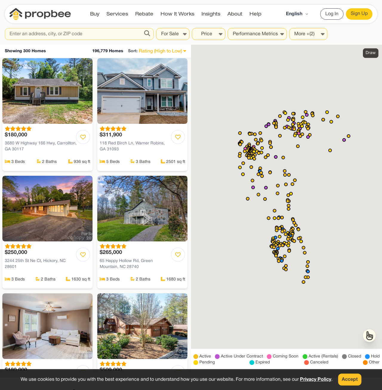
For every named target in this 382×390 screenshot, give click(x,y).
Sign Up (359, 14)
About (234, 14)
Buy (94, 14)
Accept (350, 379)
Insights (210, 14)
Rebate (144, 14)
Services (117, 14)
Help (255, 14)
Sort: (133, 51)
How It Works (177, 14)
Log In (331, 14)
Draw (371, 53)
